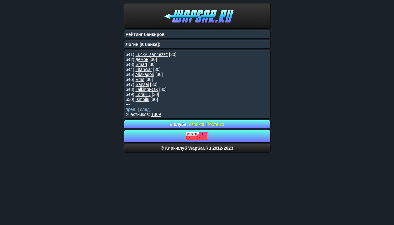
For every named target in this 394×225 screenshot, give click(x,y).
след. (145, 109)
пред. (131, 109)
